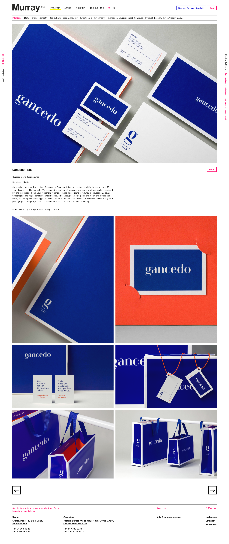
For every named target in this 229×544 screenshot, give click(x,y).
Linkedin (210, 520)
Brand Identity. (40, 18)
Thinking (80, 8)
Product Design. (153, 18)
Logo (33, 209)
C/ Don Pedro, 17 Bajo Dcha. (27, 520)
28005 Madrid (19, 523)
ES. (113, 8)
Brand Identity (20, 209)
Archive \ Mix (97, 8)
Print (56, 209)
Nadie (26, 182)
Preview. (16, 18)
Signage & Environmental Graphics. (126, 18)
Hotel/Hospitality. (173, 18)
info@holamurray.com (169, 517)
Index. (25, 18)
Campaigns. (68, 18)
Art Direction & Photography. (90, 18)
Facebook (211, 524)
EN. (109, 8)
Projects (55, 8)
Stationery (45, 209)
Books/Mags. (56, 18)
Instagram (211, 517)
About (67, 8)
